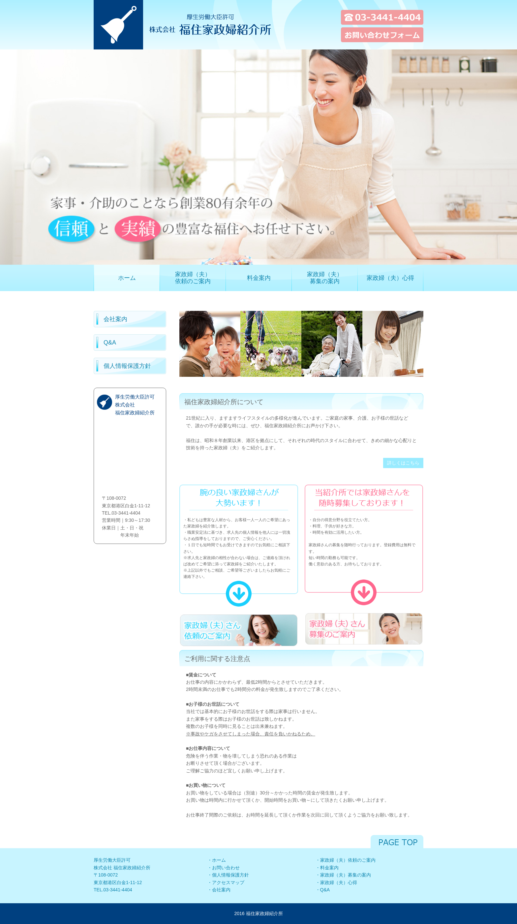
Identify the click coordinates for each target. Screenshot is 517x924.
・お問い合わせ (223, 867)
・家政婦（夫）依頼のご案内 (346, 860)
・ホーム (216, 860)
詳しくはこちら (403, 462)
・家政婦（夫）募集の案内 (343, 875)
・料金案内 (327, 867)
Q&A (110, 342)
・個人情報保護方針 (228, 875)
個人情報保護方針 (127, 366)
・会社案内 (218, 889)
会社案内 (115, 319)
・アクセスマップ (225, 882)
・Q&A (323, 889)
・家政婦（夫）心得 (336, 882)
